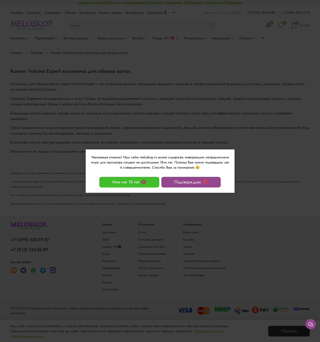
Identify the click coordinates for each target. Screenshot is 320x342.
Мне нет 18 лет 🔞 (129, 182)
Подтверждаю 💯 (191, 182)
